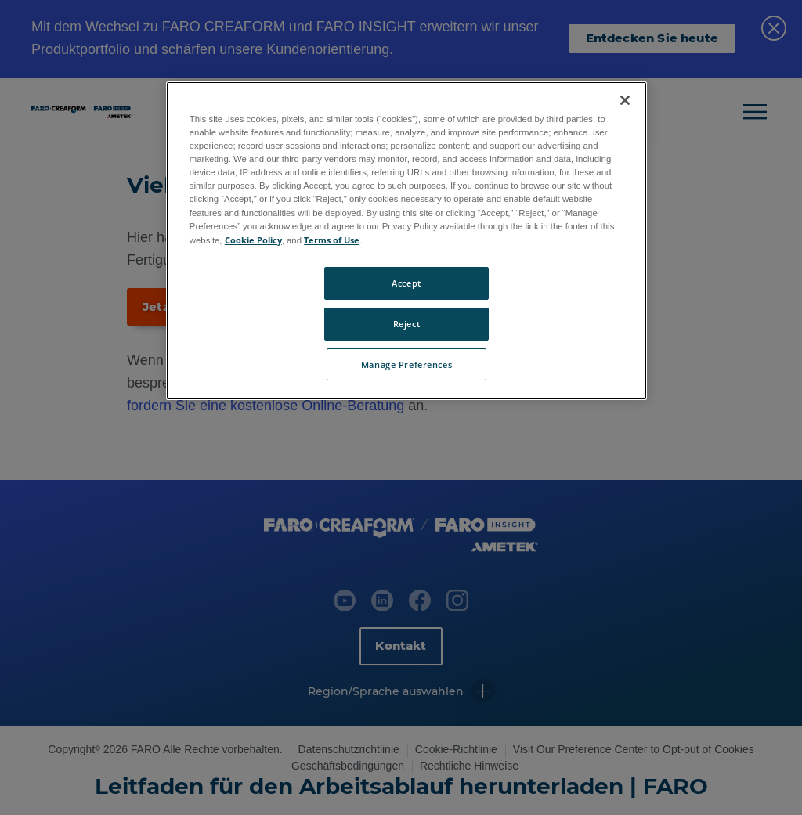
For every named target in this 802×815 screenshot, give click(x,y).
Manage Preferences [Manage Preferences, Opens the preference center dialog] (406, 364)
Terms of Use (331, 240)
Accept (406, 283)
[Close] (625, 100)
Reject (406, 324)
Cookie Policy (253, 240)
